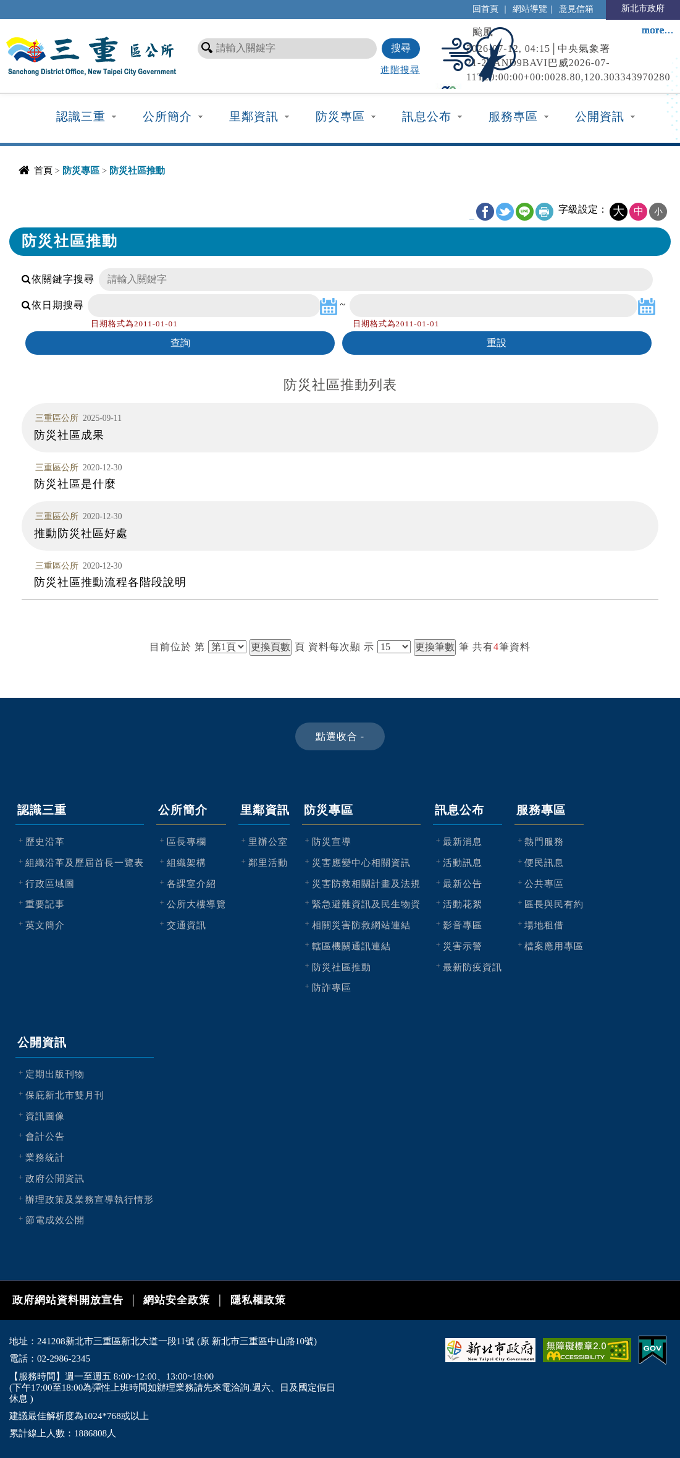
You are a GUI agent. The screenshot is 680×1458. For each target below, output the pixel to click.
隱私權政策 (258, 1300)
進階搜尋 (400, 69)
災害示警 (462, 946)
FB (485, 212)
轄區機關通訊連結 (351, 946)
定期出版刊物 (55, 1074)
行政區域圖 (50, 883)
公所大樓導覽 (196, 904)
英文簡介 (45, 925)
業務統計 (45, 1157)
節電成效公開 (55, 1219)
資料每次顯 (334, 647)
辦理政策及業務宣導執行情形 (89, 1199)
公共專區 (544, 883)
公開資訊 (599, 116)
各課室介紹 (191, 883)
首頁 (43, 170)
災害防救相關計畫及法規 (366, 883)
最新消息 (462, 841)
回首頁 (485, 9)
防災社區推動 (341, 967)
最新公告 (462, 883)
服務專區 (513, 116)
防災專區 (340, 116)
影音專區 (462, 925)
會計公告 (45, 1136)
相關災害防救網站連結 (361, 925)
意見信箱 (576, 9)
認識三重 (81, 116)
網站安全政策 (176, 1300)
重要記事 (45, 904)
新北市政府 (643, 8)
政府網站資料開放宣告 (68, 1300)
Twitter (505, 212)
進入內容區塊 (31, 6)
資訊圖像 (45, 1116)
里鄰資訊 (254, 116)
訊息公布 (426, 116)
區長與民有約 (554, 904)
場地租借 (544, 925)
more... (658, 30)
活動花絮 (462, 904)
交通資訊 (186, 925)
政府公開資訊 (55, 1178)
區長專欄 (186, 841)
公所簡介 (167, 116)
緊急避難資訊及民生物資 (366, 904)
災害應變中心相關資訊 (361, 862)
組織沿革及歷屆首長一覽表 (84, 862)
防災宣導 (331, 841)
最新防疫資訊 (472, 967)
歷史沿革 (45, 841)
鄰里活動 (268, 862)
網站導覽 (530, 9)
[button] (340, 736)
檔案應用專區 (554, 946)
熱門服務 (544, 841)
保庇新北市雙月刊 (64, 1095)
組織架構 (186, 862)
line (525, 212)
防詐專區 (331, 987)
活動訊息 (462, 862)
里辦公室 (268, 841)
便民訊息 (544, 862)
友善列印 (544, 212)
